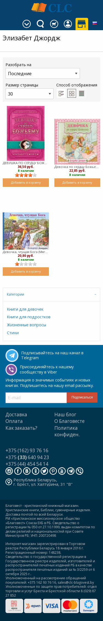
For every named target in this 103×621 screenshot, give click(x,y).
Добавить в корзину (26, 182)
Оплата (14, 421)
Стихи (13, 332)
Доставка (16, 414)
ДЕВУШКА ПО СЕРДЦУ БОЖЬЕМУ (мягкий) (26, 163)
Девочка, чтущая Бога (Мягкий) (26, 252)
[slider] (26, 175)
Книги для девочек (25, 309)
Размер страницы (29, 90)
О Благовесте (69, 421)
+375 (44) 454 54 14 (26, 464)
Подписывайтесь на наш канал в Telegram (52, 355)
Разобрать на (42, 70)
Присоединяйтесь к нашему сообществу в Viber (47, 369)
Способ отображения (76, 90)
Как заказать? (21, 428)
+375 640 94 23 (27, 457)
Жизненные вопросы (26, 324)
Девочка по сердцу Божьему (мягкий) (77, 167)
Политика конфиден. (67, 431)
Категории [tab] (15, 294)
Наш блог (65, 414)
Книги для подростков (29, 316)
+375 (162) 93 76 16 (26, 450)
